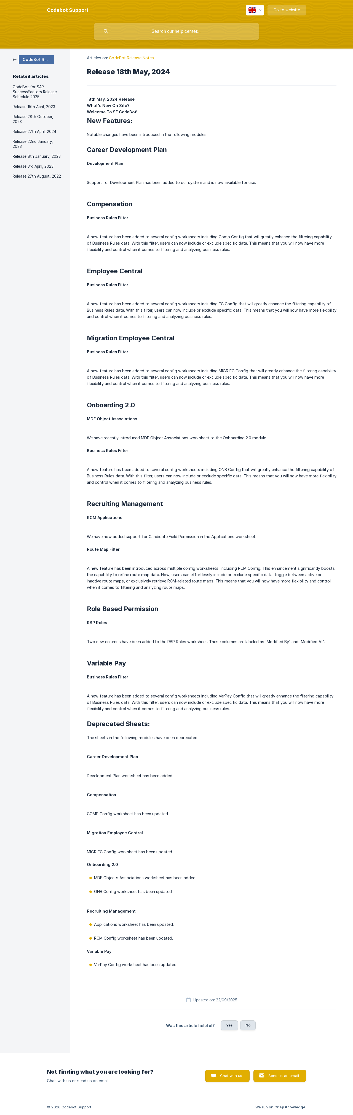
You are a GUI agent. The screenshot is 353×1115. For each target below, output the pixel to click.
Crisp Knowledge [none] (289, 1107)
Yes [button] (229, 1025)
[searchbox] (176, 31)
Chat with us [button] (231, 1075)
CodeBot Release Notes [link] (131, 57)
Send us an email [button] (283, 1075)
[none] (68, 10)
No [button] (247, 1025)
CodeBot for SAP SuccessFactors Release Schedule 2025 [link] (35, 92)
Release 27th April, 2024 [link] (34, 131)
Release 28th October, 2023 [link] (33, 119)
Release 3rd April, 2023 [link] (33, 166)
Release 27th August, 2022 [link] (37, 176)
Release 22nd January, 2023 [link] (33, 144)
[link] (33, 59)
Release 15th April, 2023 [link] (34, 107)
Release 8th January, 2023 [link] (37, 156)
